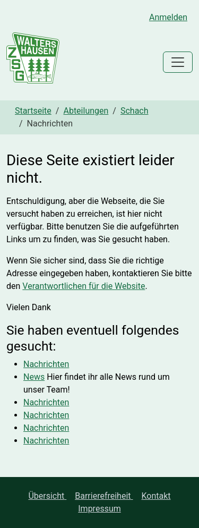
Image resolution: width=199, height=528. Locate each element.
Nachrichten (46, 364)
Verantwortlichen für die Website (83, 286)
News (34, 377)
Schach (134, 111)
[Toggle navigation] (178, 62)
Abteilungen (85, 111)
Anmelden (168, 17)
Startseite (33, 111)
